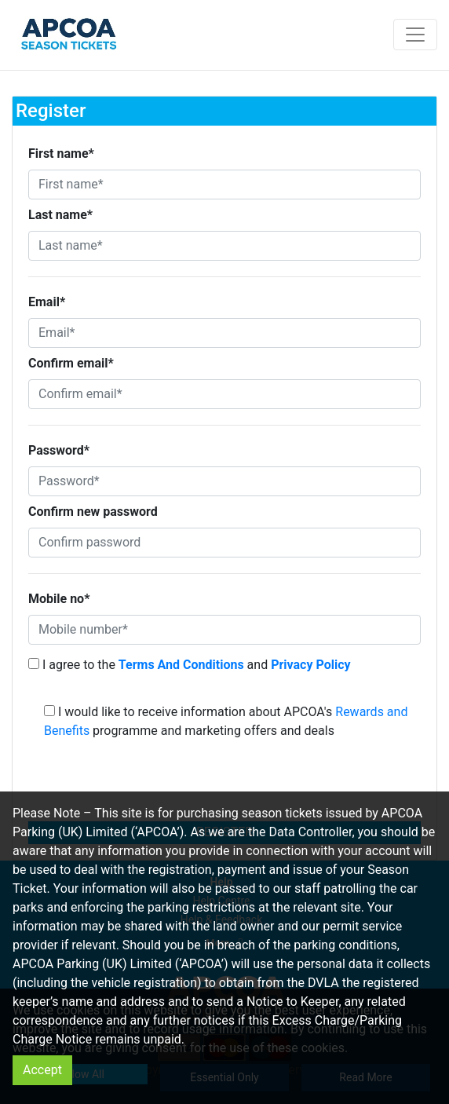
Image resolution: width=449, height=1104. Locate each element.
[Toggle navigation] (415, 34)
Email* (46, 301)
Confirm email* (71, 363)
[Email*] (224, 333)
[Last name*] (224, 246)
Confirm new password (93, 511)
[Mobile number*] (224, 630)
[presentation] (224, 785)
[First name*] (224, 184)
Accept (42, 1069)
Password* (58, 450)
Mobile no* (58, 598)
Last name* (60, 214)
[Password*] (224, 481)
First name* (61, 153)
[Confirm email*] (224, 394)
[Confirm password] (224, 542)
